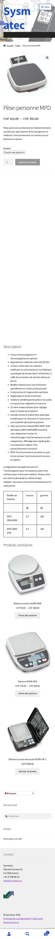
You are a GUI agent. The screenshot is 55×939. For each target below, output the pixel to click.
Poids (17, 45)
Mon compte (9, 934)
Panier (43, 931)
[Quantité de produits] (8, 162)
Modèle (7, 148)
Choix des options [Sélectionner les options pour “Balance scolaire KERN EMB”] (27, 615)
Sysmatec (17, 17)
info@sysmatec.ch (12, 880)
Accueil (10, 45)
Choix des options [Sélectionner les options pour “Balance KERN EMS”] (27, 693)
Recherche (27, 934)
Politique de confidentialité (17, 918)
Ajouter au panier (28, 162)
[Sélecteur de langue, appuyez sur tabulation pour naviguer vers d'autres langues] (19, 793)
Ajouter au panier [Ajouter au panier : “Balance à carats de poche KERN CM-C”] (28, 771)
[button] (47, 57)
